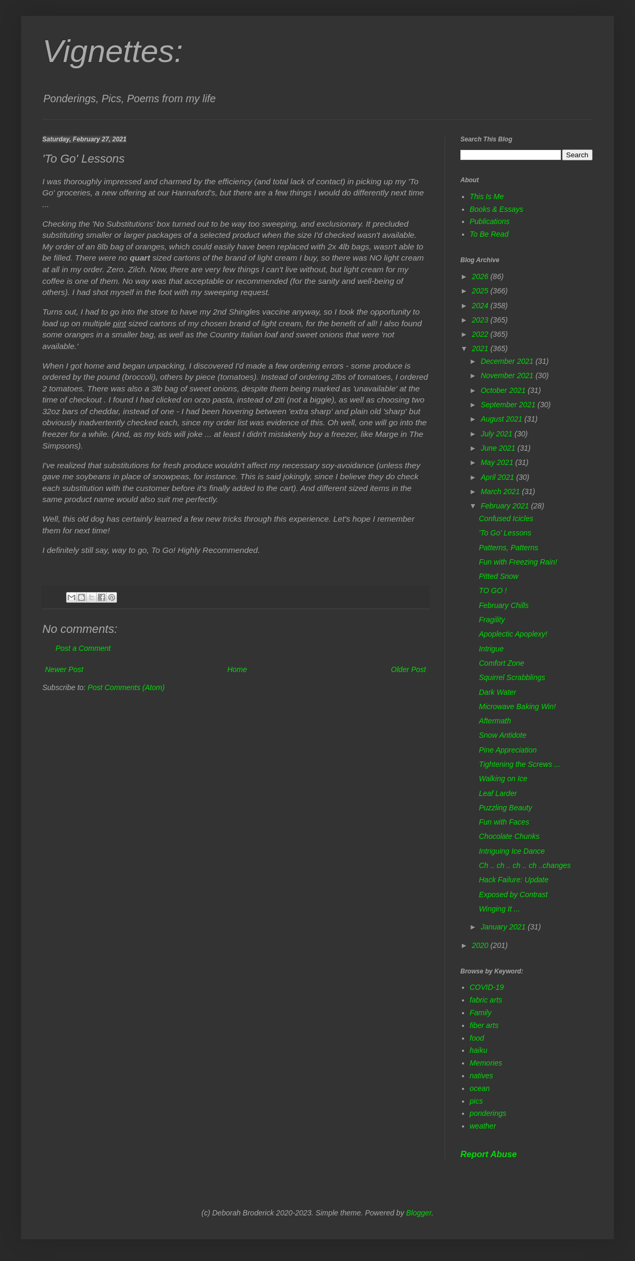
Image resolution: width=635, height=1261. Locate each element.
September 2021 (508, 404)
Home (237, 669)
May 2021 (497, 462)
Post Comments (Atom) (126, 687)
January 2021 (504, 927)
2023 (481, 320)
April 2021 (498, 477)
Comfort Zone (501, 663)
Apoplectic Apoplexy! (513, 634)
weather (483, 1126)
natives (481, 1075)
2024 (481, 305)
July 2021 (497, 434)
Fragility (492, 619)
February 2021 (505, 506)
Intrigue (491, 649)
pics (476, 1101)
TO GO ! (493, 590)
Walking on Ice (503, 778)
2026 (481, 276)
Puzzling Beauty (505, 807)
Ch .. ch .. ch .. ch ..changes (525, 865)
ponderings (488, 1113)
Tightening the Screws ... (519, 764)
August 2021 (502, 419)
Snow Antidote (503, 735)
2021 (481, 348)
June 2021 (498, 448)
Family (481, 1012)
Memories (486, 1063)
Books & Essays (496, 209)
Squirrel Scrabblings (512, 677)
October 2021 (504, 390)
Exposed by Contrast (513, 894)
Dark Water (497, 692)
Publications (490, 221)
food (477, 1038)
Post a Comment (83, 648)
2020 (481, 945)
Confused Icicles (506, 518)
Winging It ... (499, 909)
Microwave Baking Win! (517, 706)
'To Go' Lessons (505, 533)
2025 (481, 291)
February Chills (504, 605)
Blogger (419, 1213)
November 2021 (508, 375)
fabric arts (486, 1000)
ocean (480, 1088)
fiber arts (484, 1025)
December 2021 (508, 361)
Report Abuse (488, 1154)
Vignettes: (112, 51)
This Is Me (487, 196)
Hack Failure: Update (514, 879)
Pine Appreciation (508, 750)
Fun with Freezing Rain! (518, 562)
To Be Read (489, 234)
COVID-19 (487, 987)
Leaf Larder (498, 793)
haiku (478, 1050)
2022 (481, 334)
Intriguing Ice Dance (512, 851)
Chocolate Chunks (509, 836)
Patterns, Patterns (508, 547)
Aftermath (495, 721)
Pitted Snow (499, 576)
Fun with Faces (504, 822)
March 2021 (501, 491)
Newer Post (64, 669)
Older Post (408, 669)
